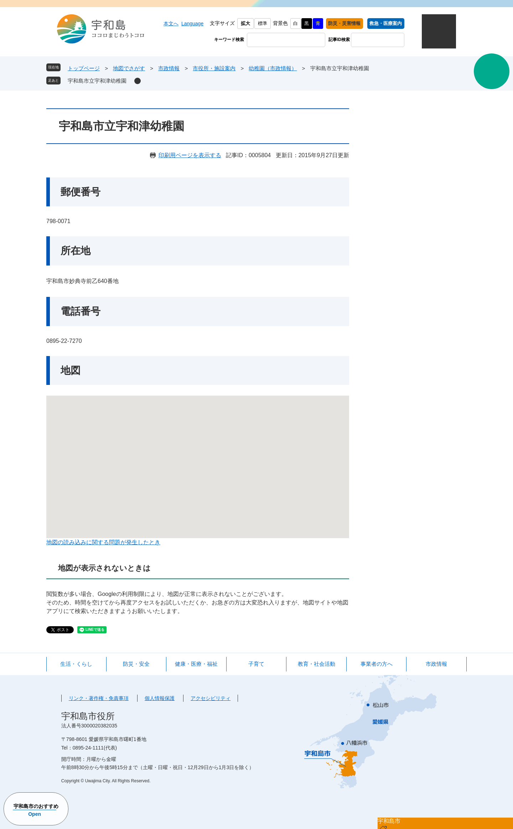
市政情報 (169, 68)
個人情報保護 (160, 698)
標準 (262, 23)
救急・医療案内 (385, 23)
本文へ (171, 23)
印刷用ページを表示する (190, 155)
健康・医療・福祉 (196, 664)
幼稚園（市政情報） (273, 68)
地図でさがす (129, 68)
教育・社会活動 (316, 664)
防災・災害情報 (344, 23)
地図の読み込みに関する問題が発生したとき (103, 542)
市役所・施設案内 (214, 68)
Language (192, 23)
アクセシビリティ (210, 698)
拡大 (245, 23)
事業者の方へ (377, 664)
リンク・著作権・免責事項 (99, 698)
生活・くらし (76, 664)
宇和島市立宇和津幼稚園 (97, 81)
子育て (256, 664)
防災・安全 (136, 664)
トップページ (84, 68)
